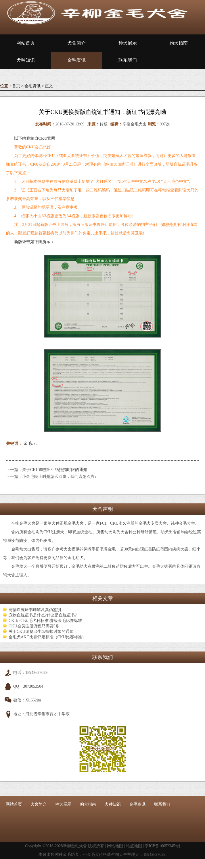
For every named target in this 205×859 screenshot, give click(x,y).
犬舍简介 (76, 42)
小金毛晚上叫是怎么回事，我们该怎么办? (59, 476)
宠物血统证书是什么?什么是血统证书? (42, 615)
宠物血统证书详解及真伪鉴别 (35, 610)
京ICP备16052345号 (162, 846)
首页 (16, 86)
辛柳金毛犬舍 (75, 846)
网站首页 (25, 42)
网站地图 (115, 846)
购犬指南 (178, 42)
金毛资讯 (76, 60)
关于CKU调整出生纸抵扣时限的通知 (54, 470)
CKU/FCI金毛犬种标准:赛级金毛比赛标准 (45, 620)
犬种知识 (25, 60)
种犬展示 (127, 42)
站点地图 (134, 846)
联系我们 (127, 60)
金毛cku (30, 443)
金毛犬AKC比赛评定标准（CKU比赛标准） (47, 637)
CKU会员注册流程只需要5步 (34, 626)
